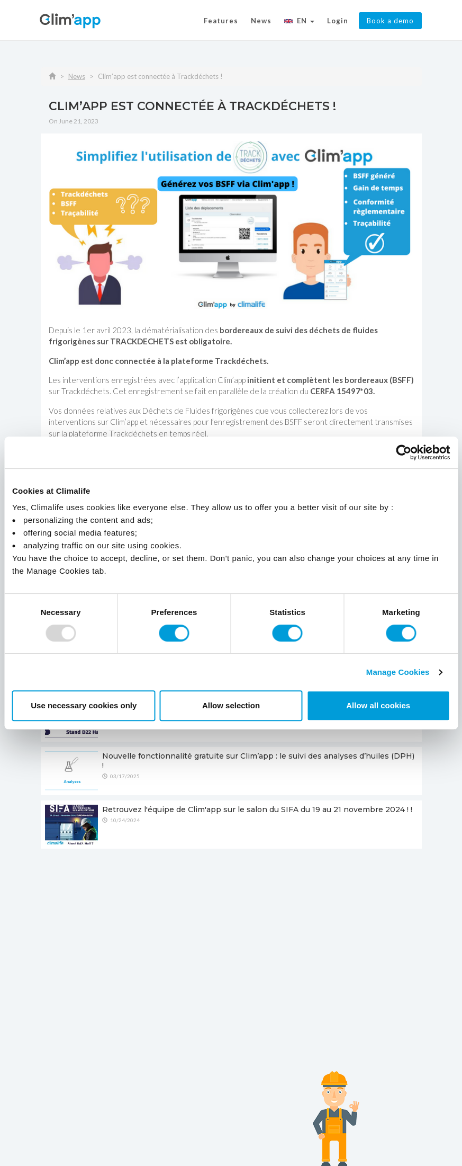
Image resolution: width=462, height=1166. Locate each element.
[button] (299, 22)
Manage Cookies (398, 672)
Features (221, 20)
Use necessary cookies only (84, 705)
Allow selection (231, 705)
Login (337, 20)
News (261, 20)
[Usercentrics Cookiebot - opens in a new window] (403, 452)
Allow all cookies (378, 705)
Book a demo (390, 20)
